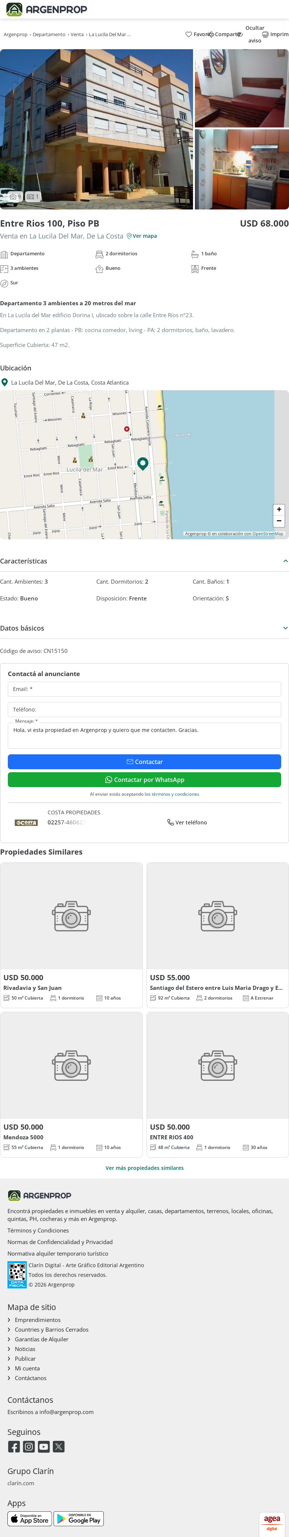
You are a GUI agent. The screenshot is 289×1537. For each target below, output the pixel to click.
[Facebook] (13, 1447)
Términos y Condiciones (38, 1230)
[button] (144, 465)
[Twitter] (58, 1447)
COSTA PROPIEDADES (74, 812)
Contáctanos (30, 1378)
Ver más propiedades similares (145, 1167)
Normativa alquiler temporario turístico (57, 1253)
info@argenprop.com (66, 1412)
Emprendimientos (38, 1319)
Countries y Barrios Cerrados (52, 1329)
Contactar (144, 762)
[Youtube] (43, 1447)
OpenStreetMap (268, 533)
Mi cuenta (27, 1368)
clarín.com (20, 1483)
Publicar (25, 1358)
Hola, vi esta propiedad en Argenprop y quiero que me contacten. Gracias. (144, 736)
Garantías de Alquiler (41, 1339)
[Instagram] (28, 1447)
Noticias (25, 1349)
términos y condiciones (175, 794)
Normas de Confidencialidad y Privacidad (60, 1242)
